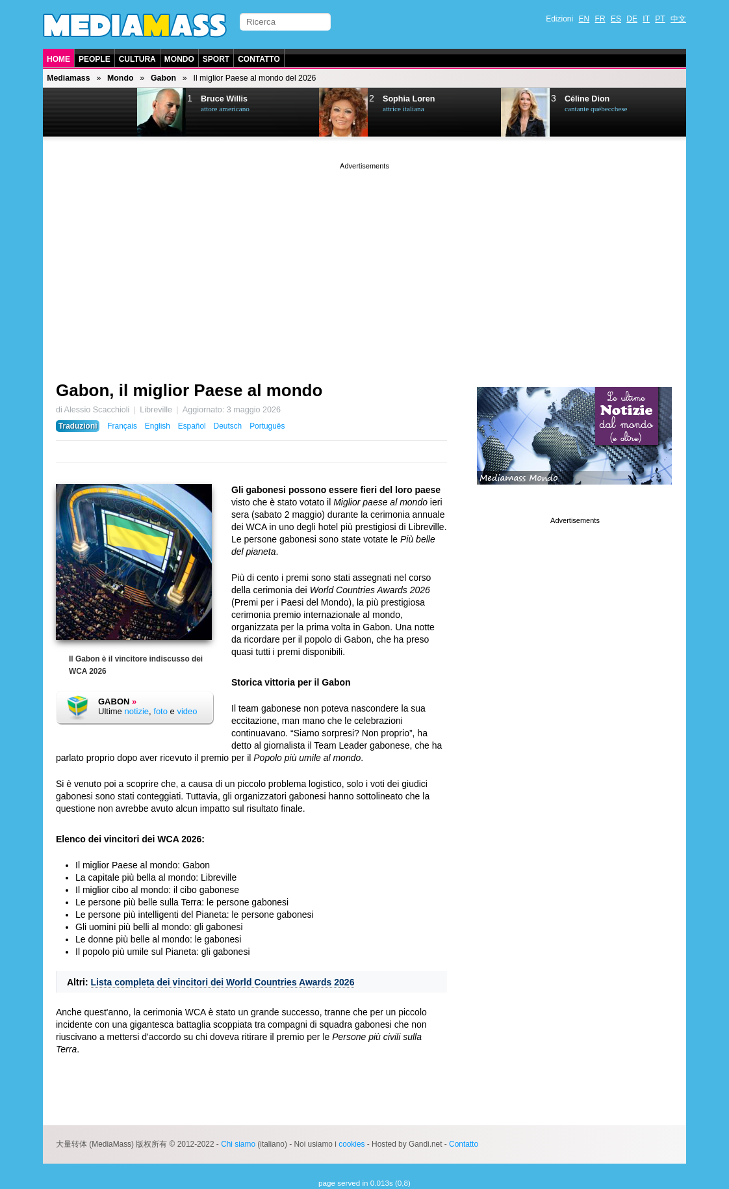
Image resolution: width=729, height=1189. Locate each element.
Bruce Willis (224, 98)
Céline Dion (587, 98)
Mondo (179, 59)
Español (192, 426)
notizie (136, 711)
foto (160, 711)
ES (616, 18)
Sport (216, 59)
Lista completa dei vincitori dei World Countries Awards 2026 (223, 982)
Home (58, 59)
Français (122, 426)
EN (584, 18)
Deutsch (228, 426)
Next (108, 112)
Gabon (163, 78)
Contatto (259, 59)
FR (600, 18)
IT (646, 18)
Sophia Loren (409, 98)
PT (660, 18)
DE (631, 18)
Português (267, 426)
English (157, 426)
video (187, 711)
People (94, 59)
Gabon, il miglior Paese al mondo (189, 390)
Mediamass (68, 78)
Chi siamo (238, 1144)
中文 (678, 18)
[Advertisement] (364, 263)
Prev (76, 112)
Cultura (137, 59)
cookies (351, 1144)
